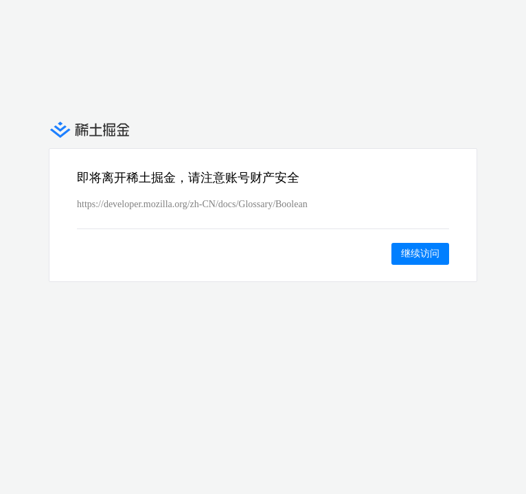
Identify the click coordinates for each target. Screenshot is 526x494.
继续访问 (420, 253)
